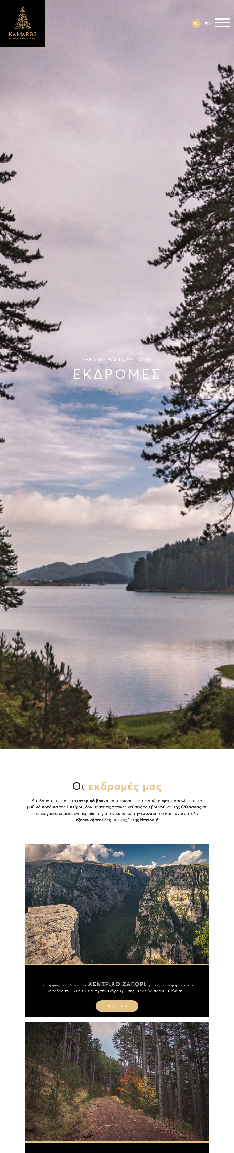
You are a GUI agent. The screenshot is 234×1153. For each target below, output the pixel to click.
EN (207, 23)
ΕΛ (196, 23)
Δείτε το (117, 1006)
